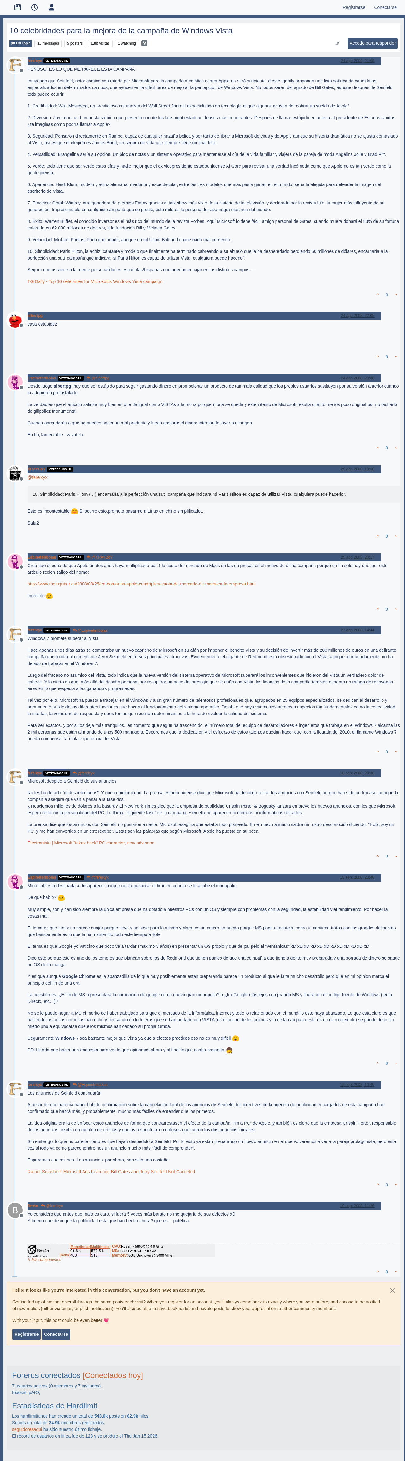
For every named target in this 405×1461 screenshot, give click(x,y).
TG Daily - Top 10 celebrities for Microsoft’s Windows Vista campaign (95, 281)
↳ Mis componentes (44, 1259)
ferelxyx (35, 61)
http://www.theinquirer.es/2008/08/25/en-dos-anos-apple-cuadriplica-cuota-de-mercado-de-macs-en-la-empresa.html (142, 583)
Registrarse (26, 1334)
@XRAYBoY (100, 557)
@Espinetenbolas (90, 630)
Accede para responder (373, 43)
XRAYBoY (37, 469)
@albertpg (98, 378)
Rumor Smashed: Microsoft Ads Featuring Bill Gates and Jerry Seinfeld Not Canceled (111, 1171)
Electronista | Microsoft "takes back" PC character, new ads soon (91, 842)
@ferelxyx (84, 773)
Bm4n (33, 1206)
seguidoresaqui (27, 1429)
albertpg (35, 316)
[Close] (392, 1290)
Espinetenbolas (42, 378)
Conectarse (56, 1334)
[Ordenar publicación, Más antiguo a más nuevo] (337, 43)
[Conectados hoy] (113, 1375)
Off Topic (20, 43)
